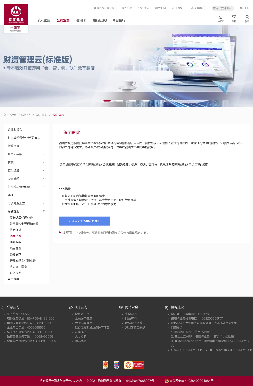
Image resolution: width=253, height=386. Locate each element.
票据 (11, 195)
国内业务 (43, 115)
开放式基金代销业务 (23, 260)
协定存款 (15, 230)
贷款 (11, 162)
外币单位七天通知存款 (24, 224)
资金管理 (13, 179)
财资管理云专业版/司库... (24, 138)
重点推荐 (13, 279)
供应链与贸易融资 (19, 187)
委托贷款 (15, 254)
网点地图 (160, 7)
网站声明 (131, 318)
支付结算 (13, 170)
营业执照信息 (83, 323)
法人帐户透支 (18, 267)
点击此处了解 (194, 350)
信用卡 (81, 20)
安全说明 (131, 314)
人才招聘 (177, 7)
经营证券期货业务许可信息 (92, 327)
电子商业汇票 (16, 203)
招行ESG (100, 20)
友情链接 (80, 332)
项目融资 (15, 248)
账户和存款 (15, 154)
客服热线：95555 (104, 7)
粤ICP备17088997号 (145, 381)
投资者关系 (82, 314)
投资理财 (13, 211)
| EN (247, 7)
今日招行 (118, 20)
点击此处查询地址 (225, 323)
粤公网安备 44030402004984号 (189, 380)
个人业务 (43, 20)
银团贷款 (15, 236)
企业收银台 (15, 129)
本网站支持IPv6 (222, 8)
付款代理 (13, 146)
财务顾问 (15, 273)
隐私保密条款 (133, 323)
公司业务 (63, 20)
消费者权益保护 (135, 327)
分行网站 (143, 7)
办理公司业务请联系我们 (84, 221)
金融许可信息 (83, 318)
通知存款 (15, 242)
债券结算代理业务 (21, 217)
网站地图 (80, 341)
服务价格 (126, 7)
